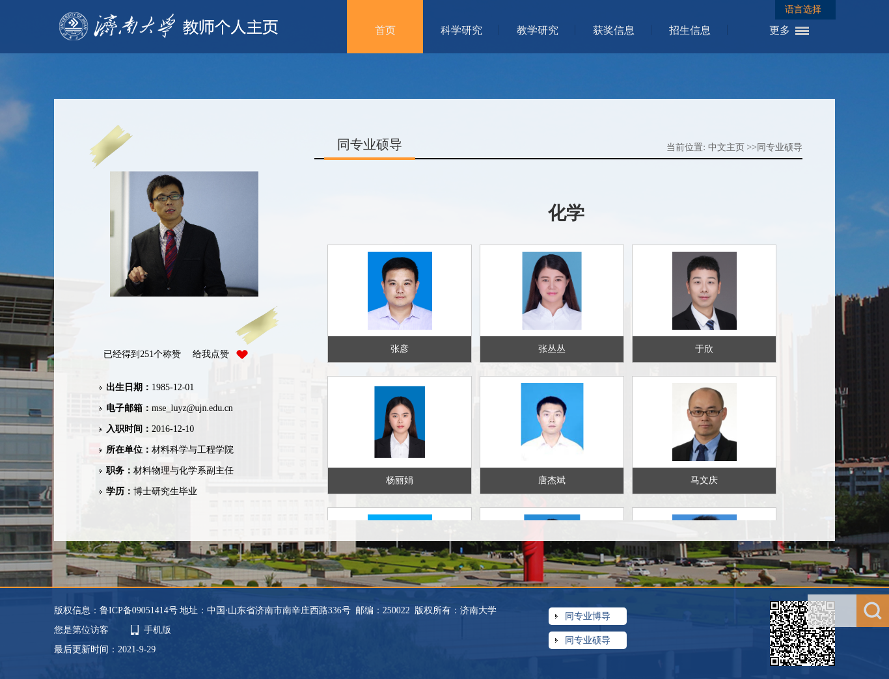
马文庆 (704, 480)
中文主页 (726, 147)
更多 (779, 30)
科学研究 (461, 30)
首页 (385, 30)
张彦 (399, 349)
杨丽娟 (399, 480)
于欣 (704, 349)
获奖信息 (614, 30)
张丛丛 (552, 349)
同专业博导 (587, 616)
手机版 (157, 630)
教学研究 (537, 30)
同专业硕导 (779, 147)
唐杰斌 (552, 480)
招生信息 (690, 30)
